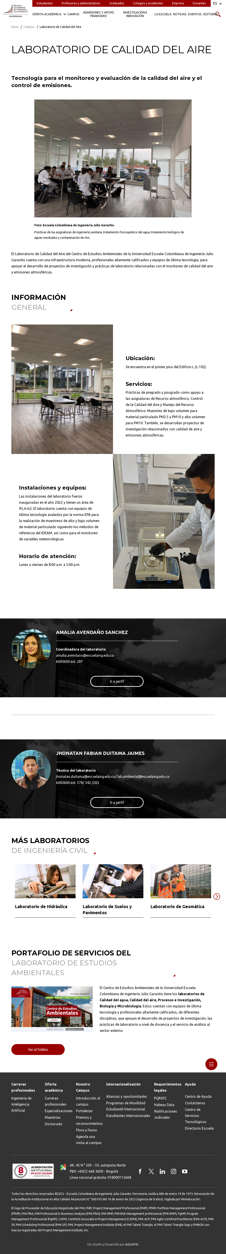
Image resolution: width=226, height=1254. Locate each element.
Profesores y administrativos (81, 3)
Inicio (14, 27)
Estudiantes (45, 3)
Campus (29, 27)
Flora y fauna (86, 1130)
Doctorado (53, 1124)
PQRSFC (160, 1098)
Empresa (178, 3)
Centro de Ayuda (198, 1096)
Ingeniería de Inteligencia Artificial (21, 1104)
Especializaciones (59, 1111)
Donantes (199, 3)
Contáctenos (195, 1103)
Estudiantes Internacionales (128, 1116)
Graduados (117, 3)
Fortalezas (84, 1111)
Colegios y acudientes (148, 3)
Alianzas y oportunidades (126, 1096)
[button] (8, 896)
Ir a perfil (117, 681)
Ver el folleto (38, 1049)
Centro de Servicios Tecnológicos (195, 1116)
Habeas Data (164, 1105)
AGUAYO (131, 1244)
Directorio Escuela (199, 1128)
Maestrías (53, 1117)
